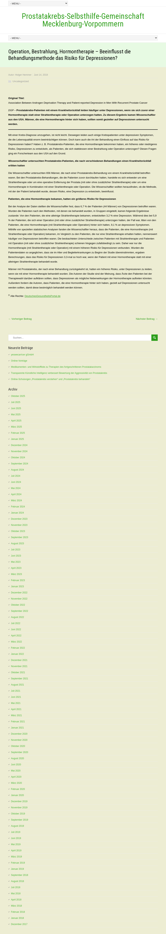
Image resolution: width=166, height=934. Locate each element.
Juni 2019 (16, 838)
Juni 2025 (16, 408)
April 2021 (16, 709)
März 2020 (16, 783)
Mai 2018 (15, 893)
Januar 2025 (17, 439)
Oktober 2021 (18, 672)
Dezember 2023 (19, 519)
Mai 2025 (15, 414)
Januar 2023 (17, 586)
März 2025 (16, 426)
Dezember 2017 (19, 924)
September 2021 (19, 678)
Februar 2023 (18, 580)
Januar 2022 (17, 654)
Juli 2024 (15, 476)
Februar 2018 (18, 912)
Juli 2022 (15, 623)
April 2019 (16, 850)
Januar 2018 (17, 918)
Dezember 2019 (19, 801)
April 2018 (16, 899)
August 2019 (17, 826)
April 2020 (16, 776)
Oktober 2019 (18, 813)
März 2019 (16, 856)
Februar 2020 (18, 789)
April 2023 (16, 568)
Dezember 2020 (19, 734)
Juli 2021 (15, 691)
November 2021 (19, 666)
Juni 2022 (16, 629)
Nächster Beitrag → (147, 318)
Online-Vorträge (19, 360)
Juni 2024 (16, 482)
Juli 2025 (15, 402)
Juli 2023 (15, 549)
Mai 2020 (15, 770)
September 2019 (19, 819)
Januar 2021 (17, 727)
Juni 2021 (16, 697)
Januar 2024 (17, 512)
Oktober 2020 (18, 746)
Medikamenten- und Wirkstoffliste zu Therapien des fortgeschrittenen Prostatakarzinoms (56, 367)
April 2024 (16, 494)
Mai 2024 (15, 488)
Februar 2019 (18, 862)
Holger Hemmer (23, 74)
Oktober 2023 (18, 531)
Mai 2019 (15, 844)
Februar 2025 (18, 433)
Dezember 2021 (19, 660)
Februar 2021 (18, 721)
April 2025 (16, 420)
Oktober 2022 (18, 605)
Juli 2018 (15, 887)
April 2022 (16, 635)
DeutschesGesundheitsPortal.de (42, 296)
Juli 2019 (15, 832)
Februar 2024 (18, 506)
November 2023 (19, 525)
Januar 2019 (17, 869)
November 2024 (19, 451)
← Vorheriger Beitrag (20, 318)
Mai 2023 (15, 562)
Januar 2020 (17, 795)
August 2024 (17, 469)
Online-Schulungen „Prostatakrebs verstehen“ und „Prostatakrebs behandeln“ (50, 379)
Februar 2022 (18, 648)
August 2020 (17, 758)
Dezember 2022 (19, 592)
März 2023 (16, 574)
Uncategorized (21, 81)
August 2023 (17, 543)
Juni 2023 (16, 555)
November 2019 (19, 807)
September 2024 (19, 463)
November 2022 (19, 598)
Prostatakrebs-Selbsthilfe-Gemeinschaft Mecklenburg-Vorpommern (83, 20)
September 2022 (19, 611)
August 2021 (17, 684)
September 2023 (19, 537)
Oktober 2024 (18, 457)
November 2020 (19, 740)
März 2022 (16, 641)
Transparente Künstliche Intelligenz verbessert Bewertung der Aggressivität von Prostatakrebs (59, 373)
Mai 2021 (15, 703)
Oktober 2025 (18, 396)
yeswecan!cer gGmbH (22, 354)
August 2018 (17, 881)
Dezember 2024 (19, 445)
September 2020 (19, 752)
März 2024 (16, 500)
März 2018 (16, 905)
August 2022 (17, 617)
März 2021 (16, 715)
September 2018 (19, 875)
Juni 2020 (16, 764)
